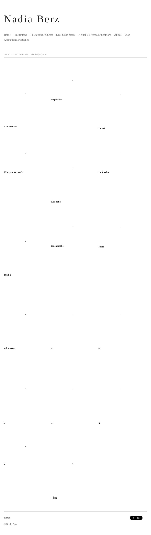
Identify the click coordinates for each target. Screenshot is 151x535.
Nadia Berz (32, 19)
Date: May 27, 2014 (38, 54)
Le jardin (104, 171)
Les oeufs (56, 201)
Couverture (10, 126)
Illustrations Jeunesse (41, 34)
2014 (21, 54)
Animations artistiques (16, 39)
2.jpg (54, 497)
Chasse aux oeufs (13, 172)
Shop (127, 34)
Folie (101, 246)
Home (7, 34)
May (26, 54)
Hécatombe (57, 245)
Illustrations (20, 34)
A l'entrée (9, 348)
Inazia (7, 274)
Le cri (102, 127)
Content (14, 54)
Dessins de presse (66, 34)
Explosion (56, 99)
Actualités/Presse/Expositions (94, 34)
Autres (118, 34)
